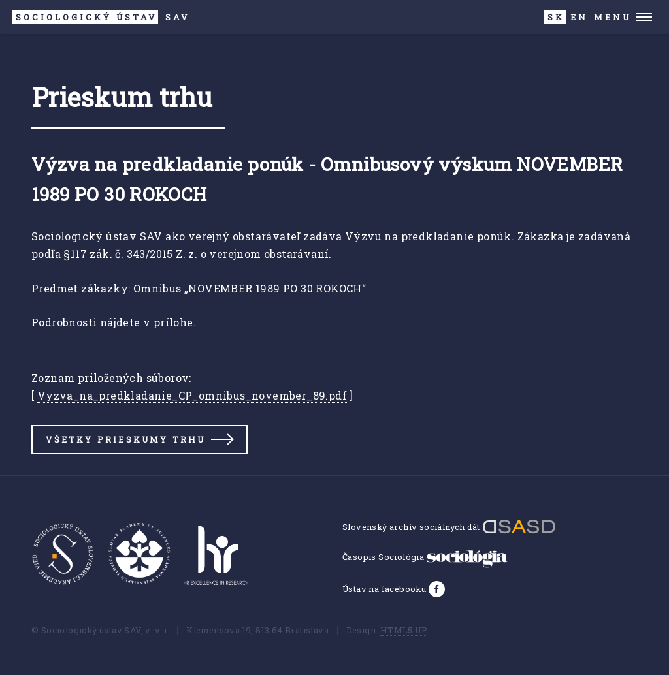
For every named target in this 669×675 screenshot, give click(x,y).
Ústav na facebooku (385, 589)
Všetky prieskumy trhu (125, 439)
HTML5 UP (403, 630)
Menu (612, 17)
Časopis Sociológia (425, 557)
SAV (100, 17)
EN (579, 17)
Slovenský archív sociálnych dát (449, 527)
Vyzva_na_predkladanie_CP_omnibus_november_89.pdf (192, 395)
